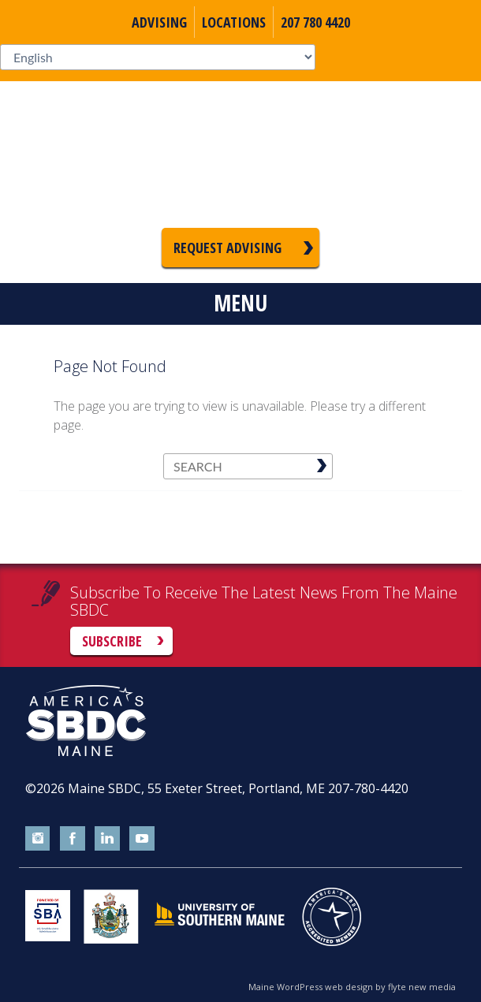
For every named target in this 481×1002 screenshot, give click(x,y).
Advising (159, 22)
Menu (240, 303)
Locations (234, 22)
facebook (72, 838)
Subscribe (112, 640)
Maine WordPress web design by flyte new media (352, 987)
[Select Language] (157, 57)
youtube (142, 838)
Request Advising (227, 247)
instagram (37, 838)
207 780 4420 (315, 22)
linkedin (107, 838)
